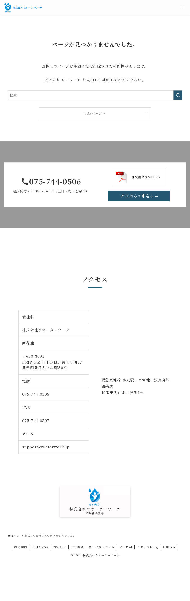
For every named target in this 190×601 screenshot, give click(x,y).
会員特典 (125, 547)
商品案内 (20, 547)
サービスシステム (102, 547)
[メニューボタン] (182, 7)
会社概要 (77, 547)
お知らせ (59, 547)
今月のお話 (40, 547)
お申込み (169, 547)
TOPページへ (95, 113)
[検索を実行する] (177, 95)
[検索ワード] (95, 95)
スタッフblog (147, 547)
